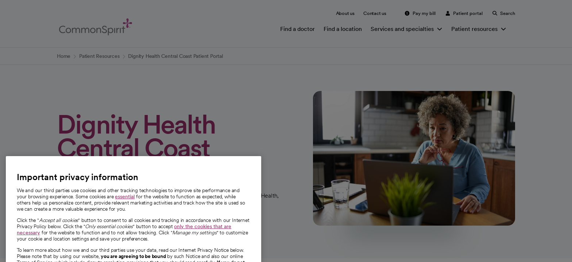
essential (125, 209)
